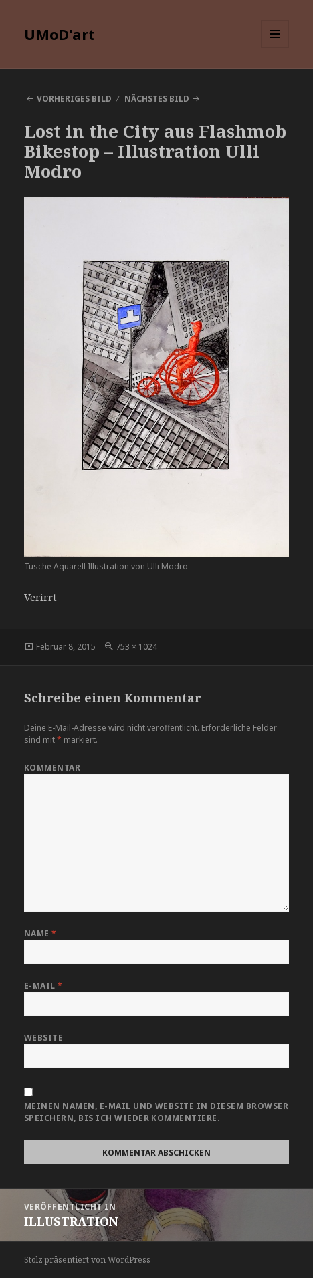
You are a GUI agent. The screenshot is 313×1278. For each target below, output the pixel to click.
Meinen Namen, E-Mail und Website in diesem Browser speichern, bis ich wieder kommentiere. (156, 1112)
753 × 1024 (136, 646)
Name (40, 933)
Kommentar (52, 767)
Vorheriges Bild (74, 98)
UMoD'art (59, 34)
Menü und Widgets (275, 47)
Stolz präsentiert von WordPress (87, 1259)
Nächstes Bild (156, 98)
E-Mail (43, 985)
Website (43, 1037)
